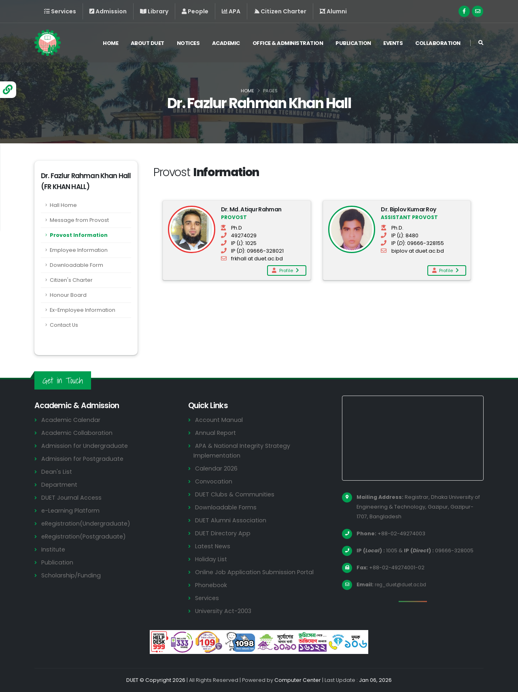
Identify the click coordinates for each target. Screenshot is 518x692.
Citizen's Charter (71, 280)
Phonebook (212, 585)
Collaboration (438, 44)
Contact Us (64, 325)
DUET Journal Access (72, 497)
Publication (353, 44)
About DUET (147, 44)
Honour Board (68, 295)
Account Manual (219, 419)
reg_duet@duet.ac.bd (404, 584)
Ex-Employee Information (82, 310)
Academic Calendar (71, 419)
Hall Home (63, 205)
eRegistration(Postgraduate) (85, 536)
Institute (54, 549)
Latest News (213, 546)
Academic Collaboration (78, 432)
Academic (226, 44)
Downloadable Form (76, 265)
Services (207, 598)
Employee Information (79, 250)
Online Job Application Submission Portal (256, 572)
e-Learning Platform (71, 510)
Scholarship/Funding (71, 575)
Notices (188, 44)
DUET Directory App (224, 533)
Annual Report (216, 432)
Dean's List (57, 471)
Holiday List (212, 559)
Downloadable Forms (226, 507)
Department (60, 484)
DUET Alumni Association (231, 520)
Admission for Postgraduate (83, 458)
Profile (285, 270)
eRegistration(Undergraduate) (87, 523)
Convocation (214, 481)
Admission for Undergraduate (85, 445)
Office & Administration (288, 44)
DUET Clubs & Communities (236, 494)
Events (393, 44)
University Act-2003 (224, 611)
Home (110, 44)
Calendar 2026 (216, 468)
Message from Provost (79, 220)
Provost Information (79, 235)
